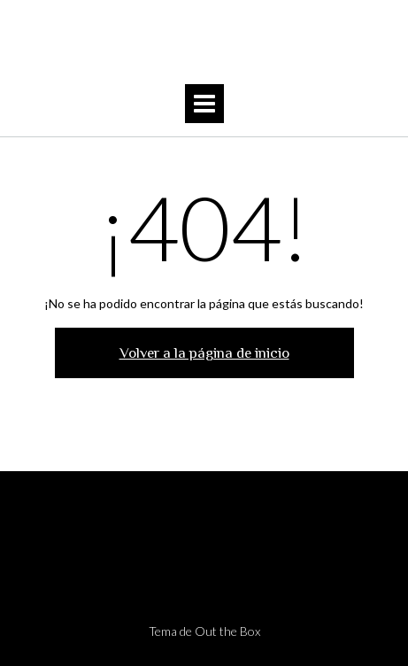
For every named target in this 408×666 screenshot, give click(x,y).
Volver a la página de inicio (204, 353)
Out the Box (227, 631)
